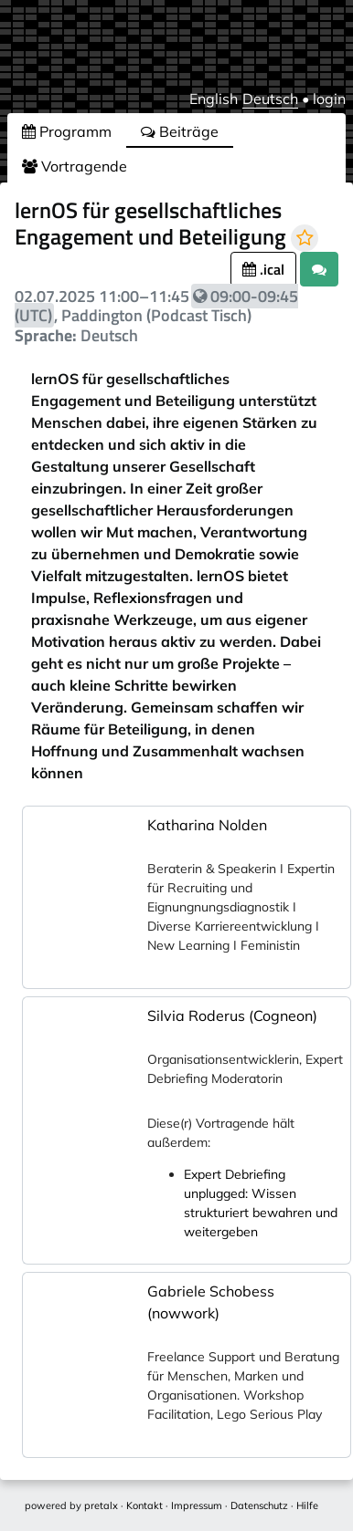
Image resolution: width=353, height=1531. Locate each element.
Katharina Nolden (207, 825)
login (329, 98)
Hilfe (307, 1505)
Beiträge (180, 131)
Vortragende (74, 166)
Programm (67, 131)
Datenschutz (259, 1505)
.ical (263, 269)
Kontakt (144, 1505)
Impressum (196, 1505)
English (213, 98)
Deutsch (270, 98)
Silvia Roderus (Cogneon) (232, 1015)
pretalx (101, 1505)
